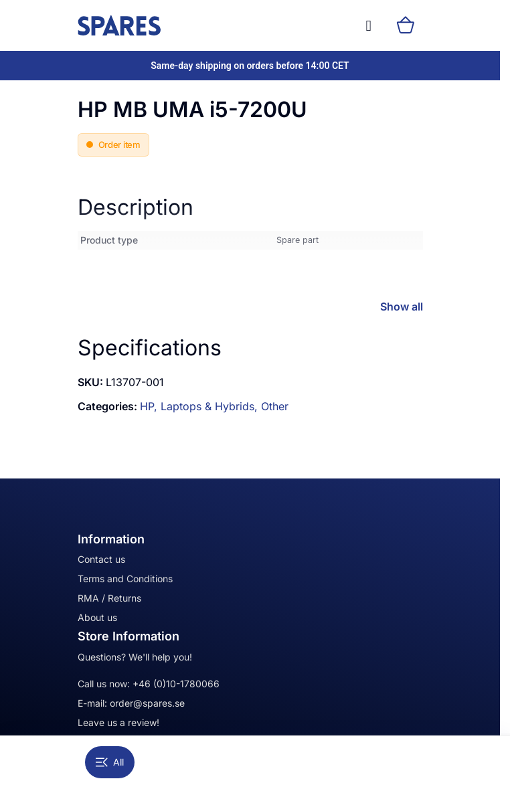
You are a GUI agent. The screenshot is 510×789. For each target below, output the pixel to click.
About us (97, 617)
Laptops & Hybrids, (211, 406)
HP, (150, 406)
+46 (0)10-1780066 (176, 683)
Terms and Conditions (125, 578)
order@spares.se (147, 703)
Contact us (101, 559)
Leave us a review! (118, 722)
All (110, 762)
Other (274, 406)
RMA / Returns (109, 598)
